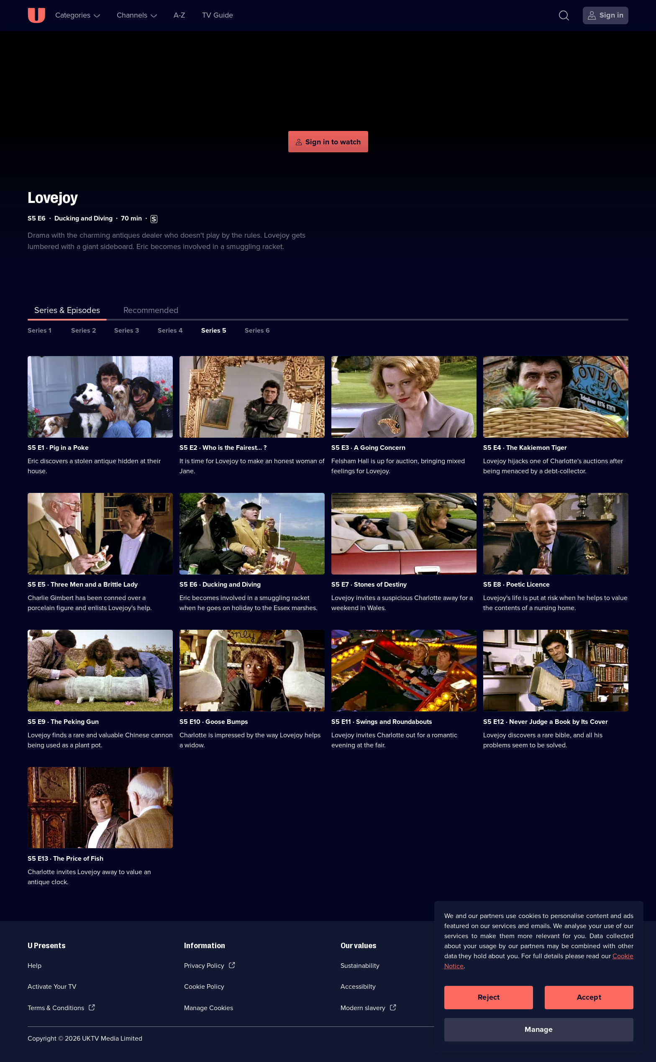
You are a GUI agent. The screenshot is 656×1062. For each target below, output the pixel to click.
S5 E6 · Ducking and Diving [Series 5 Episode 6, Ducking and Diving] (220, 584)
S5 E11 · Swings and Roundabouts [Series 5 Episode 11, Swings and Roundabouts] (381, 721)
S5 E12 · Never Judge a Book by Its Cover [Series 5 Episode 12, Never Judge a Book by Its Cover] (545, 721)
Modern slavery (363, 1008)
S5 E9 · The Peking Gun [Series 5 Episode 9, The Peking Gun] (63, 721)
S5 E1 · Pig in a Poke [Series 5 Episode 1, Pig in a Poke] (58, 447)
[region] (538, 977)
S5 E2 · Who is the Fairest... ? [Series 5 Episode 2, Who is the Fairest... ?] (222, 447)
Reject (489, 997)
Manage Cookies (208, 1008)
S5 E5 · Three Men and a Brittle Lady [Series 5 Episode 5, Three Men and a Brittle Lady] (83, 584)
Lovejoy (53, 198)
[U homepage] (36, 15)
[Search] (564, 15)
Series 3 (126, 330)
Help (34, 965)
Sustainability (360, 965)
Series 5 (213, 330)
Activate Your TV (52, 986)
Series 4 (170, 330)
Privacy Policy (204, 965)
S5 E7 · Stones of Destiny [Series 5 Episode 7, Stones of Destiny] (369, 584)
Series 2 (83, 330)
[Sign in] (605, 15)
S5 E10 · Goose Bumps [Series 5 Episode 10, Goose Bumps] (213, 721)
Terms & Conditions (56, 1008)
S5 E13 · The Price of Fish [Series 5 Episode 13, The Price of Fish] (65, 858)
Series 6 (257, 330)
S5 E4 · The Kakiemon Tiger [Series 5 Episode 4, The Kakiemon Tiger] (525, 447)
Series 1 (39, 330)
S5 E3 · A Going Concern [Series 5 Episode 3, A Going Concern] (368, 447)
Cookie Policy (204, 986)
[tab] (151, 312)
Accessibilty (358, 986)
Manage (539, 1029)
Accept (589, 997)
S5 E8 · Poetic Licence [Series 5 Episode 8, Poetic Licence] (516, 584)
